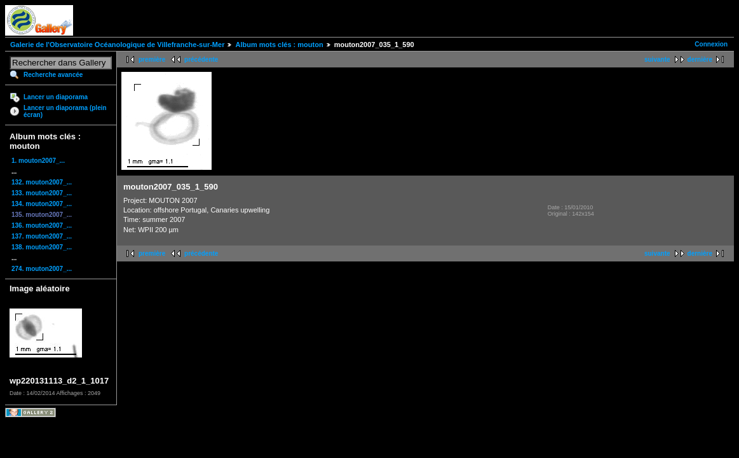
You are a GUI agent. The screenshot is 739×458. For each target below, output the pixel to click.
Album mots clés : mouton (279, 44)
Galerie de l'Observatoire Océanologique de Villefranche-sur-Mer (117, 44)
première (152, 59)
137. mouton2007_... (41, 236)
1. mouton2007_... (38, 160)
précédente (201, 59)
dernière (700, 59)
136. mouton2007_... (41, 225)
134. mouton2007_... (41, 203)
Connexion (711, 44)
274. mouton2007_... (41, 268)
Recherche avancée (53, 74)
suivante (657, 59)
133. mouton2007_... (41, 193)
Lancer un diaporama (56, 97)
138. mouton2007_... (41, 247)
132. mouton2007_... (41, 182)
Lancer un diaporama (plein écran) (65, 111)
